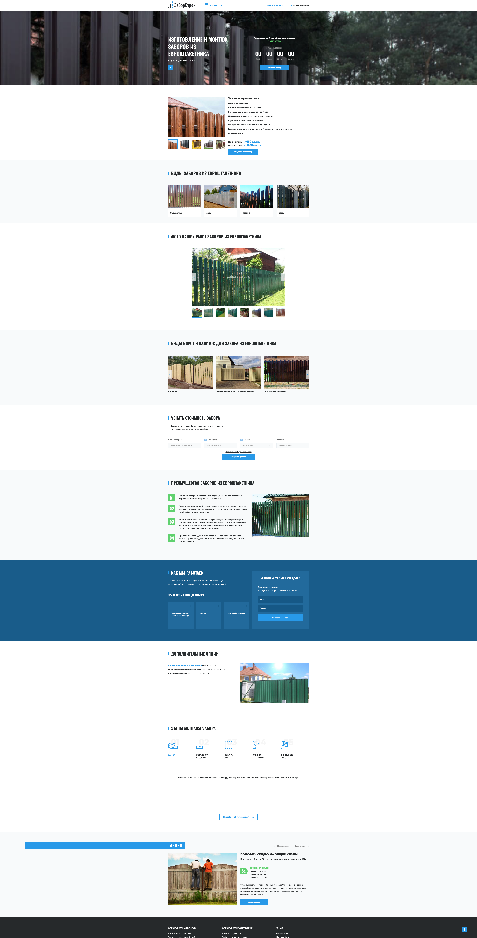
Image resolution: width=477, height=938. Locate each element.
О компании (282, 898)
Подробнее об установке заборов (238, 779)
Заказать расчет (257, 864)
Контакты (280, 912)
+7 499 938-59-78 (300, 5)
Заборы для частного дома (234, 901)
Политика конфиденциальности (239, 455)
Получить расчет (238, 462)
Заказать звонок (280, 622)
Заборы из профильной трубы (182, 901)
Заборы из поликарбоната (180, 912)
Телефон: (281, 441)
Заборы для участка (231, 898)
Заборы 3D (173, 919)
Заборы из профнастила (179, 898)
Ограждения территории (234, 908)
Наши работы (282, 901)
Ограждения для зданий (233, 912)
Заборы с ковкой (176, 916)
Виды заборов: (175, 441)
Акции (279, 908)
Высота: (247, 441)
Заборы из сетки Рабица (179, 908)
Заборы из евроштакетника (181, 905)
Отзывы (280, 905)
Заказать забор (274, 68)
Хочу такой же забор (244, 153)
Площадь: (212, 441)
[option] (238, 126)
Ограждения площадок (233, 905)
